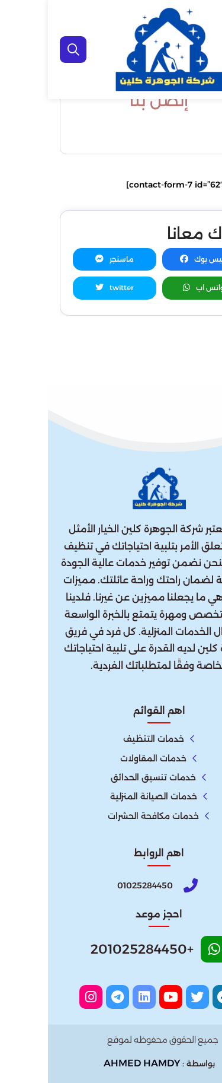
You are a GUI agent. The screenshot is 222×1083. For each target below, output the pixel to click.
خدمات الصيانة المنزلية (105, 796)
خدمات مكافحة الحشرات (105, 816)
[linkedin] (96, 997)
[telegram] (69, 997)
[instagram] (42, 997)
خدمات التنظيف (105, 738)
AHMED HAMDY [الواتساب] (94, 1063)
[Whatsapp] (111, 953)
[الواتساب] (205, 1063)
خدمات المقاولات (105, 758)
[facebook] (176, 997)
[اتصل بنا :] (205, 1036)
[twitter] (149, 997)
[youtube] (122, 997)
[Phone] (111, 885)
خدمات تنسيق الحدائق (105, 777)
